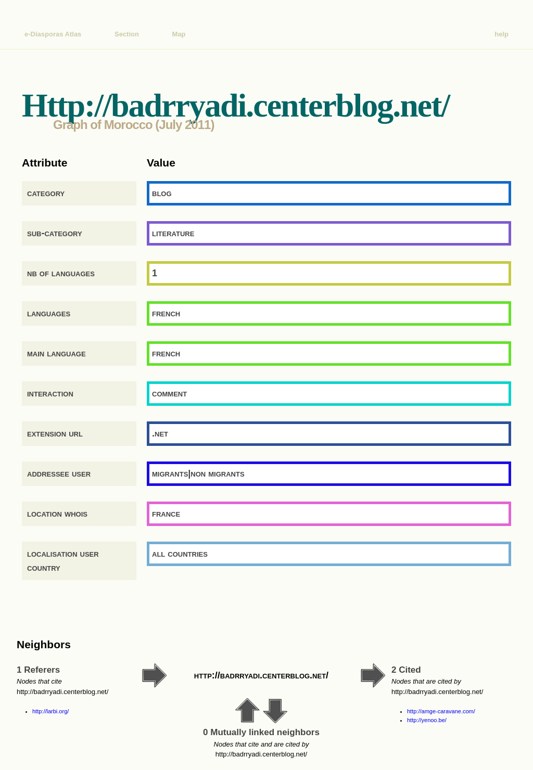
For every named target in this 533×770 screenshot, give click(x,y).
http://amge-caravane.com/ (441, 711)
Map (179, 34)
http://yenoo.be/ (427, 720)
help (501, 34)
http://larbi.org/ (50, 711)
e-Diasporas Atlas (52, 34)
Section (127, 34)
